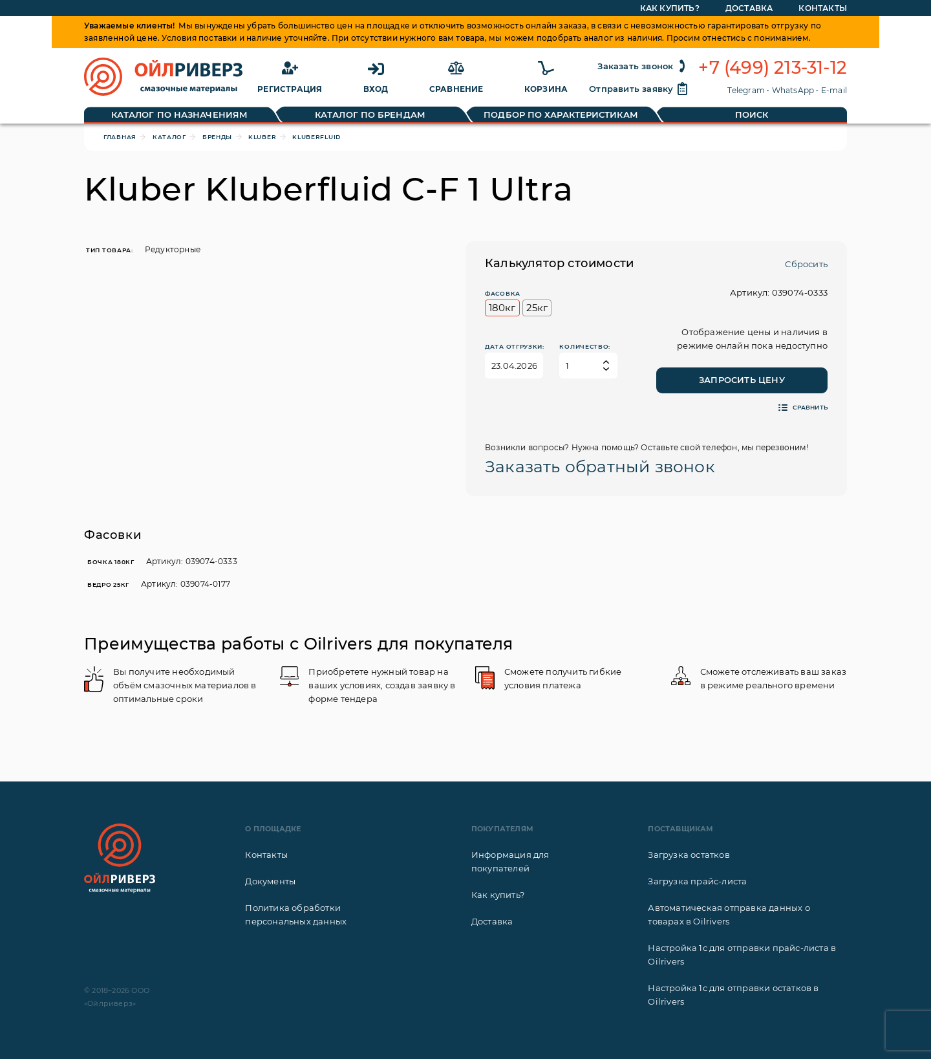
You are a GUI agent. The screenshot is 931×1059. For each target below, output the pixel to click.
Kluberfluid (316, 136)
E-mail (834, 90)
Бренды (217, 136)
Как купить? (497, 895)
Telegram (746, 90)
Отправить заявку (639, 88)
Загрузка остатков (688, 854)
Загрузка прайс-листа (697, 881)
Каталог (169, 136)
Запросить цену (742, 380)
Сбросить (806, 264)
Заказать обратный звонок (600, 466)
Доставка (492, 921)
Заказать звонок (643, 66)
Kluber (262, 136)
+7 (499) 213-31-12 (772, 68)
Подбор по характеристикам (561, 114)
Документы (270, 881)
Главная (119, 136)
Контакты (266, 854)
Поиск (752, 114)
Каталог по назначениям (179, 114)
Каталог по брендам (370, 114)
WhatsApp (793, 90)
